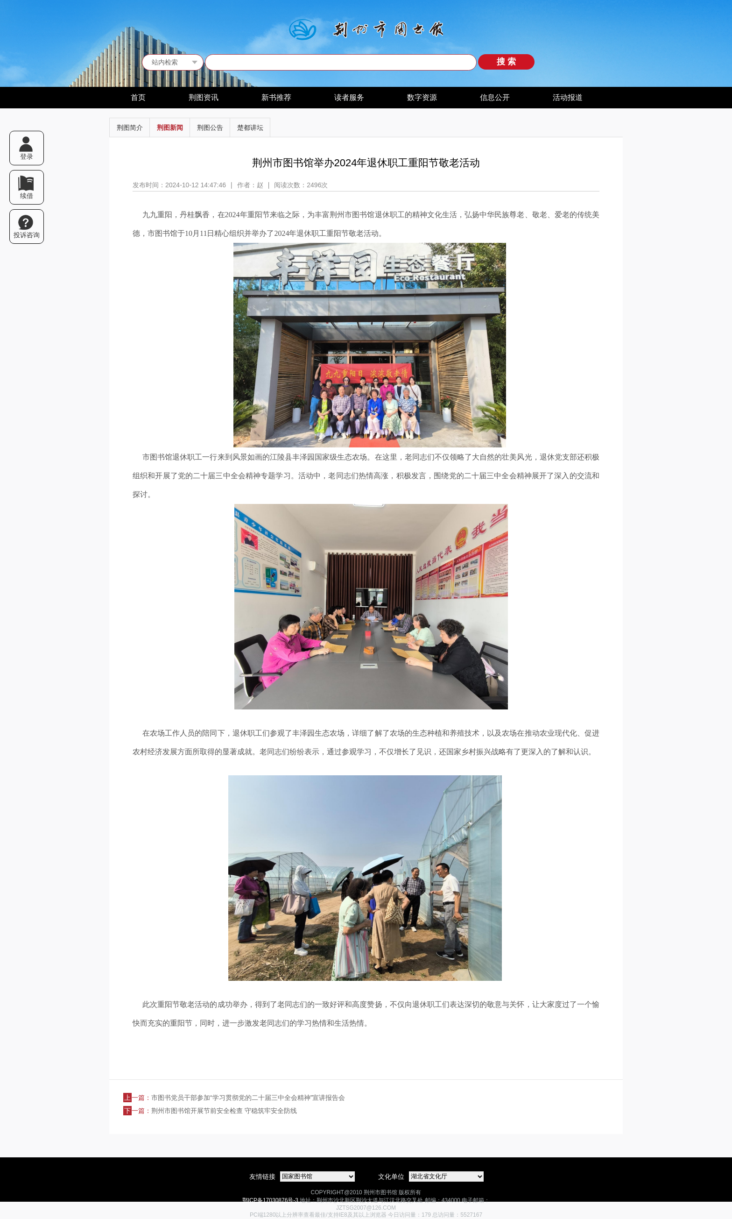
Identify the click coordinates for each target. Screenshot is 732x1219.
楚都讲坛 (250, 127)
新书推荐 (276, 97)
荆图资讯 (203, 97)
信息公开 (495, 97)
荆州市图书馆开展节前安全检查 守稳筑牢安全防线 (224, 1110)
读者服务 (349, 97)
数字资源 (422, 97)
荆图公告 (210, 127)
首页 (138, 97)
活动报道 (568, 97)
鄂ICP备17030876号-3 (270, 1200)
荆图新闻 (170, 127)
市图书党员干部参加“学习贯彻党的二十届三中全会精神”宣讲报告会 (248, 1097)
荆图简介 (130, 127)
